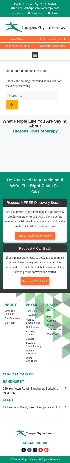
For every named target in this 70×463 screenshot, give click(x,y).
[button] (35, 55)
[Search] (12, 104)
